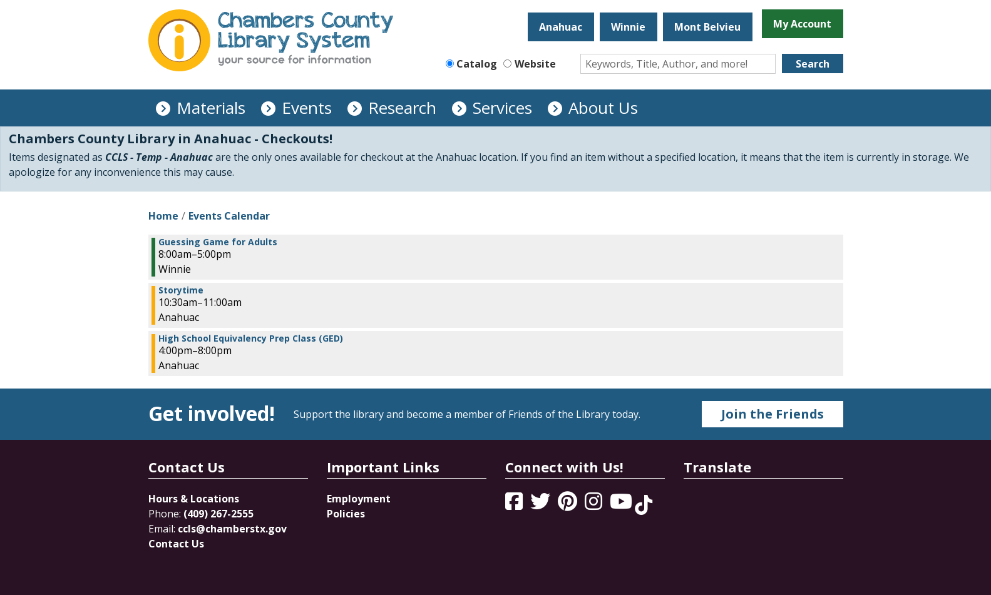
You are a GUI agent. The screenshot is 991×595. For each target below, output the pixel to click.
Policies (346, 514)
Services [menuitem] (502, 107)
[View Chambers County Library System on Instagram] (595, 505)
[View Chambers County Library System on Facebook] (515, 505)
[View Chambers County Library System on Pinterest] (569, 505)
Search (812, 64)
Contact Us (176, 544)
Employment (359, 499)
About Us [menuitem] (603, 107)
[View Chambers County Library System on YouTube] (622, 505)
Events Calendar (229, 216)
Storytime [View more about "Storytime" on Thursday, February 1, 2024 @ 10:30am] (180, 290)
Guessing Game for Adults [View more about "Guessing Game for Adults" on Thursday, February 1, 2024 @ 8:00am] (217, 242)
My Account (802, 24)
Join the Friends (772, 413)
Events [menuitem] (307, 107)
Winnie (628, 27)
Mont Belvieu (707, 27)
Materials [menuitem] (211, 107)
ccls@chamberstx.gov (232, 529)
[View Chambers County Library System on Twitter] (541, 505)
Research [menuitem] (402, 107)
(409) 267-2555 (218, 514)
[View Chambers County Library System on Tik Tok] (643, 505)
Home (163, 216)
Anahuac (560, 27)
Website (535, 64)
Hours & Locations (193, 499)
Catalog (476, 64)
